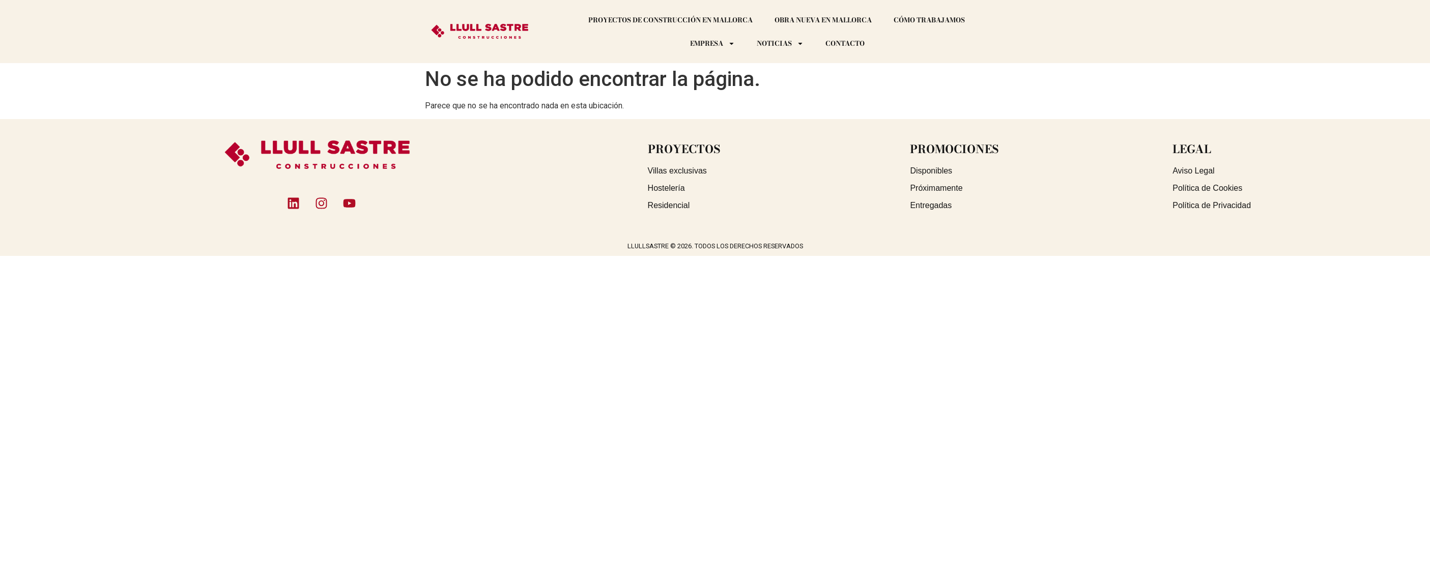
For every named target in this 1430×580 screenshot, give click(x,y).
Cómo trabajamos (929, 20)
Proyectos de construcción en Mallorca (670, 20)
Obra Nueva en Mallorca (823, 20)
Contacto (845, 43)
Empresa (712, 43)
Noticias (780, 43)
